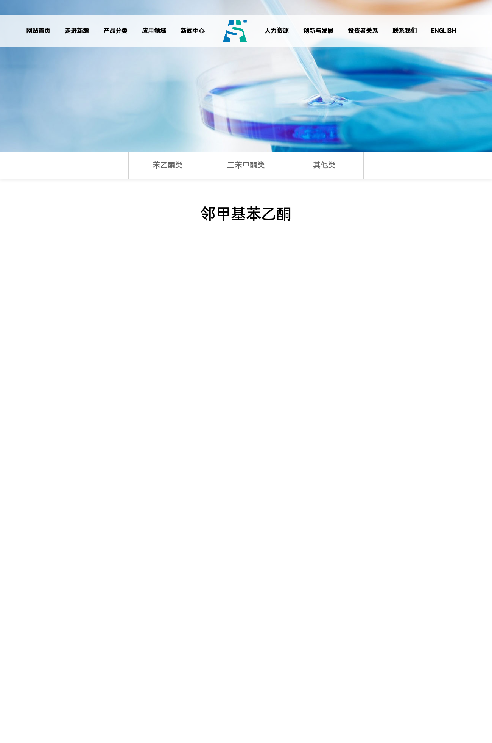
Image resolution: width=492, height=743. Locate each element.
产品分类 (115, 30)
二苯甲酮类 (246, 165)
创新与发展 (318, 30)
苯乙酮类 (168, 165)
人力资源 (277, 30)
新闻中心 (193, 30)
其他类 (324, 165)
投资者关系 (363, 30)
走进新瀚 (77, 30)
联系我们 (404, 30)
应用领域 (154, 30)
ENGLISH (443, 30)
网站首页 (38, 30)
